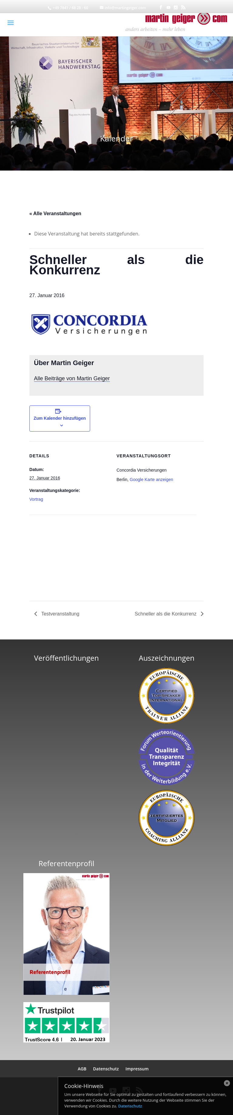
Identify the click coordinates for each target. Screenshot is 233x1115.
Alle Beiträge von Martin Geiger (72, 378)
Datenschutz (106, 1069)
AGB (82, 1069)
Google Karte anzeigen (151, 479)
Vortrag (36, 499)
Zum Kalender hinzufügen (60, 418)
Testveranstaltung (59, 613)
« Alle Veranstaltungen (55, 213)
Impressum (136, 1069)
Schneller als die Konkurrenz (166, 613)
